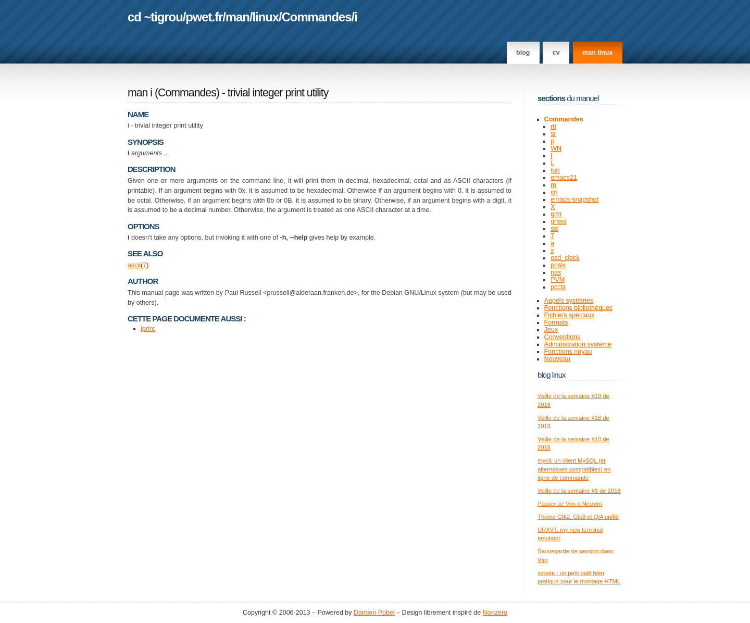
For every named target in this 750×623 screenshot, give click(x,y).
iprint (148, 328)
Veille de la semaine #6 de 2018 (579, 491)
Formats (556, 322)
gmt (556, 214)
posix (558, 265)
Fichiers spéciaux (569, 315)
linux (266, 17)
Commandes (317, 17)
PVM (558, 279)
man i (140, 92)
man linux (597, 52)
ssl (554, 228)
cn (554, 192)
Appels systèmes (569, 300)
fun (555, 170)
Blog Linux (552, 374)
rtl (553, 126)
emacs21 (564, 177)
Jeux (551, 329)
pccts (558, 287)
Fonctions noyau (568, 351)
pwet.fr (203, 17)
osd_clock (565, 257)
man (237, 17)
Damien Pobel (374, 612)
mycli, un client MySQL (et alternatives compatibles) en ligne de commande (574, 469)
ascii (134, 265)
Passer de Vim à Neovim (570, 504)
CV (556, 52)
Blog (523, 52)
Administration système (577, 344)
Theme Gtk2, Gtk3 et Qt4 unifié (578, 517)
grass (559, 221)
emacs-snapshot (574, 199)
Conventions (562, 337)
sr (553, 134)
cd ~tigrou (155, 17)
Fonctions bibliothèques (578, 308)
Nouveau (557, 359)
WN (556, 148)
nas (556, 272)
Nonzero (495, 612)
